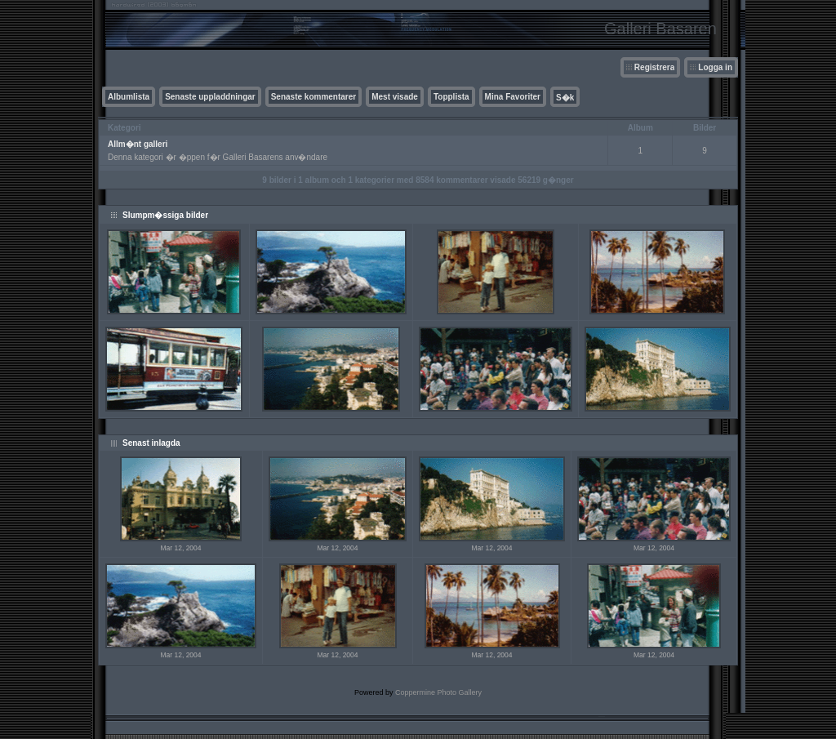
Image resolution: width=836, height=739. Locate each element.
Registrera (654, 67)
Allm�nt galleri (137, 144)
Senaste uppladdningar (210, 96)
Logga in (715, 67)
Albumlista (128, 96)
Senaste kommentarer (314, 96)
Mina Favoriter (512, 96)
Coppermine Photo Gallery (438, 692)
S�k (565, 97)
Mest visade (394, 96)
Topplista (451, 96)
